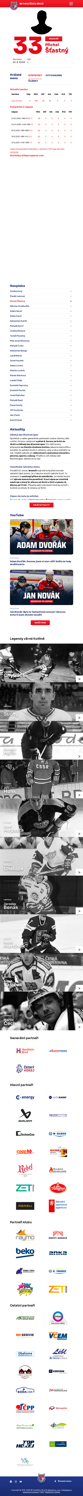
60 (39, 130)
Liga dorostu (16, 100)
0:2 (31, 130)
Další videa (40, 622)
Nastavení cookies (52, 1492)
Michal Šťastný (17, 300)
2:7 (31, 142)
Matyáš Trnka (16, 345)
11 (29, 100)
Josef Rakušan (17, 395)
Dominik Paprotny (19, 385)
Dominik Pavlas (17, 390)
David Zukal (16, 419)
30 (39, 124)
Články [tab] (33, 80)
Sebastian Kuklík (18, 320)
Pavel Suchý (16, 404)
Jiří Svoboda (16, 409)
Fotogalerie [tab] (54, 75)
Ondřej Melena (17, 330)
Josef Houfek (17, 360)
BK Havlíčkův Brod (32, 3)
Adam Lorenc (16, 365)
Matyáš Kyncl (17, 325)
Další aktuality (41, 504)
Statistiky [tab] (35, 75)
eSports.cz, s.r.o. (54, 1490)
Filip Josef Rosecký (20, 340)
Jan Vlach (15, 414)
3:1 (32, 124)
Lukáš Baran (16, 355)
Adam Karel (16, 315)
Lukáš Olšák (16, 380)
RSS (42, 1492)
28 (39, 118)
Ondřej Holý (16, 291)
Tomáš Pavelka (17, 335)
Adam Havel (16, 310)
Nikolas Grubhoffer (20, 305)
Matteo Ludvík (17, 370)
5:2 (30, 136)
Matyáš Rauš (16, 400)
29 (43, 100)
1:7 (31, 118)
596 (36, 100)
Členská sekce (63, 1481)
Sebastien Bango (18, 350)
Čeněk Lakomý (17, 295)
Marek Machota (18, 375)
